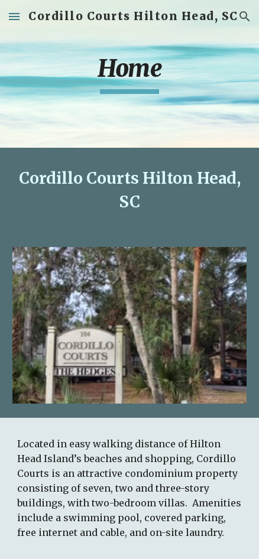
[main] (129, 74)
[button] (14, 16)
